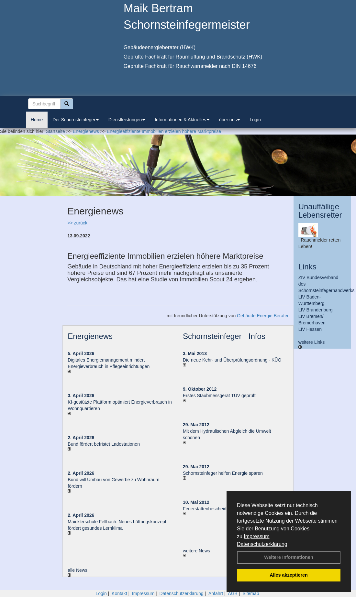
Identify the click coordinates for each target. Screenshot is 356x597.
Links (307, 266)
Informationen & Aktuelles (182, 119)
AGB (233, 593)
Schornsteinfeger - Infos (224, 336)
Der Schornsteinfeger (75, 119)
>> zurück (77, 222)
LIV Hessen (310, 329)
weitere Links (311, 344)
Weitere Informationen (288, 557)
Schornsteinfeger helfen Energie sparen (223, 473)
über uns (229, 119)
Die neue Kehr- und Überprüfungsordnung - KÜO (232, 360)
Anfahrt (215, 593)
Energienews (90, 336)
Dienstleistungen (126, 119)
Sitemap (250, 593)
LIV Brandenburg (315, 309)
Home (37, 119)
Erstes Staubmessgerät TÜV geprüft (219, 395)
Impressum (256, 536)
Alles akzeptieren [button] (289, 575)
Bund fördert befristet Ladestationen (104, 444)
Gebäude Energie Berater (263, 315)
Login (255, 119)
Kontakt (119, 593)
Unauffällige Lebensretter (320, 210)
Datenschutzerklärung (262, 544)
